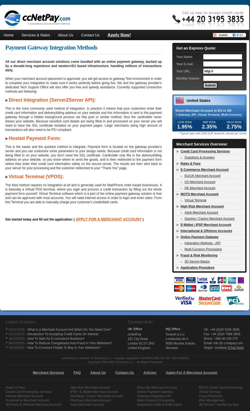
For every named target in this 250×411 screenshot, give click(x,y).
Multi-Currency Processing (201, 249)
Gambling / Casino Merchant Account (96, 396)
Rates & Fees (15, 387)
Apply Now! (119, 35)
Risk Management (212, 400)
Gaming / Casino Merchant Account (208, 219)
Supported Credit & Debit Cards (159, 404)
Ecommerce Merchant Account (27, 400)
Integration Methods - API (200, 243)
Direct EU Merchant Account (157, 387)
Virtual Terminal (193, 200)
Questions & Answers (198, 157)
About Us (65, 35)
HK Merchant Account (198, 188)
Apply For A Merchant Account (191, 373)
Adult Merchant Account (199, 212)
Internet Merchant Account (24, 396)
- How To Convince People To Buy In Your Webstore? (54, 348)
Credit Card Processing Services (29, 392)
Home (9, 35)
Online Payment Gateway (155, 392)
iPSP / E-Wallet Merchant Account (94, 392)
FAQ (77, 373)
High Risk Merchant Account (90, 387)
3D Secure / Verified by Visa (219, 404)
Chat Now (236, 348)
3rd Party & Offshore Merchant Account (33, 404)
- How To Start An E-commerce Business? (47, 339)
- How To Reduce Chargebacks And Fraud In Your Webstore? (60, 343)
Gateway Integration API (154, 396)
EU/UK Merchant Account (201, 176)
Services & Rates (35, 35)
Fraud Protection (211, 396)
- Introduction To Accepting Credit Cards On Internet (54, 334)
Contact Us (90, 35)
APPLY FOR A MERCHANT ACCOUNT (109, 219)
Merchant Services (48, 373)
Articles (149, 373)
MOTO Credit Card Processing (220, 387)
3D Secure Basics (195, 261)
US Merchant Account (198, 182)
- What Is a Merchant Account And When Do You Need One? (60, 329)
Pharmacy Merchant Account (90, 400)
